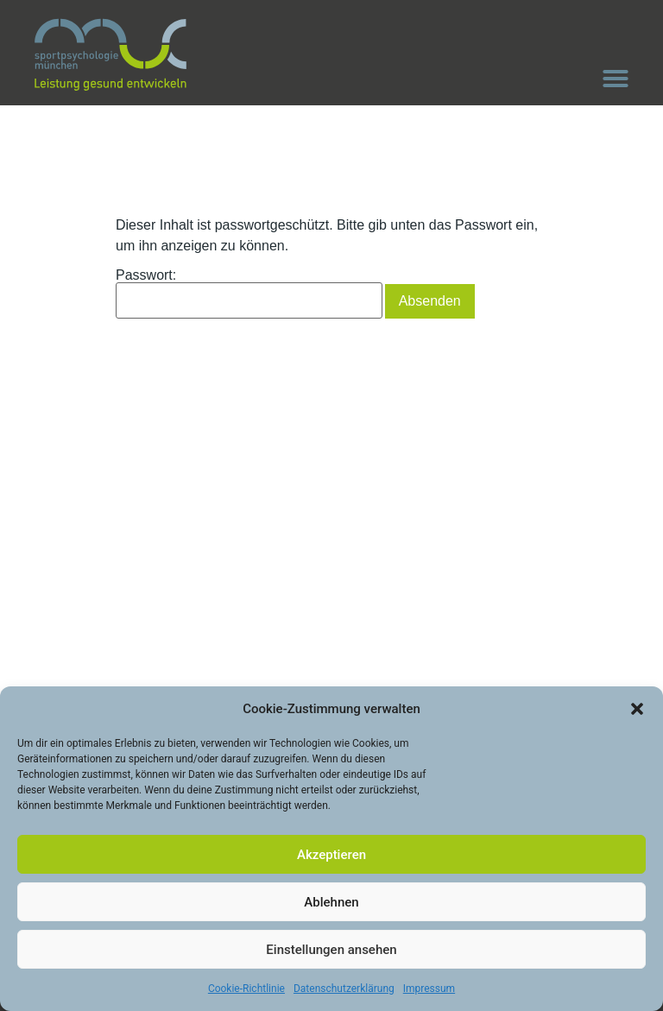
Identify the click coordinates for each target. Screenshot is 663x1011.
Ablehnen (331, 902)
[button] (637, 708)
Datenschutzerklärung (344, 989)
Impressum (429, 989)
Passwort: (249, 294)
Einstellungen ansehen (331, 949)
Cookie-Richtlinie (246, 989)
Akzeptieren (331, 855)
